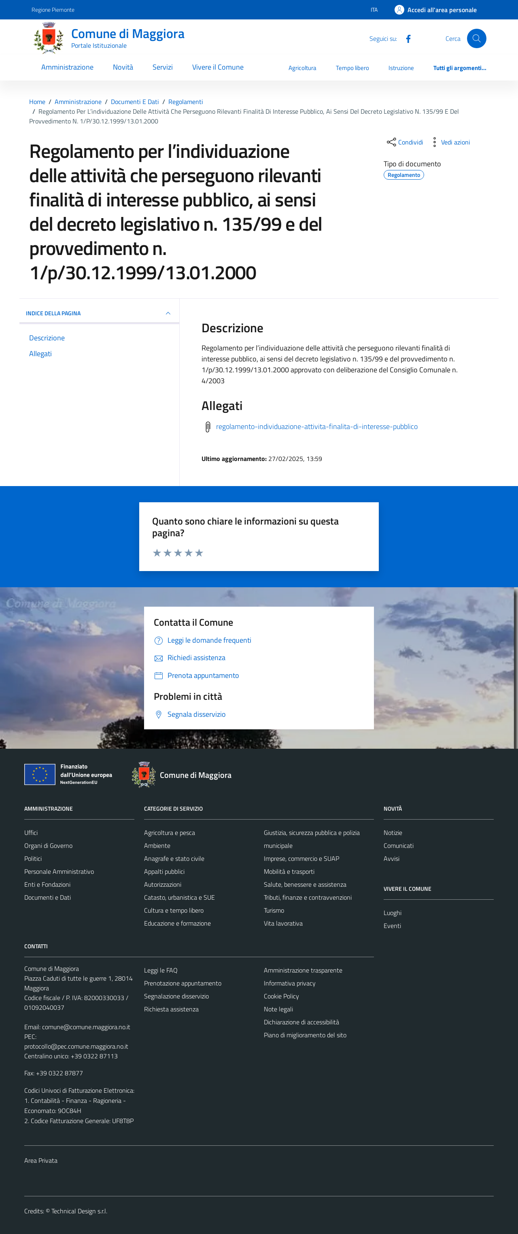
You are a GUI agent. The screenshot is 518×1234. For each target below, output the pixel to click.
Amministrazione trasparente (303, 970)
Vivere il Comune (218, 67)
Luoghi (392, 913)
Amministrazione (67, 67)
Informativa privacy (290, 983)
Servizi (163, 67)
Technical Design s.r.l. (79, 1211)
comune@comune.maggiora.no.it (86, 1027)
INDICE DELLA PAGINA (99, 313)
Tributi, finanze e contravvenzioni (308, 897)
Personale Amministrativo (59, 871)
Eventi (392, 925)
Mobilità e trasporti (289, 871)
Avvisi (391, 858)
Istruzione (401, 67)
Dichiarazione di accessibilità (301, 1022)
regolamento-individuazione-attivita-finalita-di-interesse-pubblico (317, 426)
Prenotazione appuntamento (182, 983)
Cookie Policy (281, 996)
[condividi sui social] (404, 142)
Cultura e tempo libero (174, 910)
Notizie (393, 832)
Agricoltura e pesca (169, 832)
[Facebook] (405, 38)
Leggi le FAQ (161, 970)
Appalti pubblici (164, 871)
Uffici (31, 832)
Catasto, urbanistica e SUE (179, 897)
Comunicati (399, 845)
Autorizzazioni (162, 884)
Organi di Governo (48, 845)
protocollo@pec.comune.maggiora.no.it (76, 1046)
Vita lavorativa (283, 923)
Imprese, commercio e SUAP (301, 858)
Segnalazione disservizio (176, 996)
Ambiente (157, 845)
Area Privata (40, 1160)
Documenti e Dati (47, 897)
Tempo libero (352, 67)
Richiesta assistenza (171, 1009)
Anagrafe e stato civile (174, 858)
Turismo (274, 910)
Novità (123, 67)
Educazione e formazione (177, 923)
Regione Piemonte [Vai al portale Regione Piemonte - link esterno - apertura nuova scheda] (53, 9)
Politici (33, 858)
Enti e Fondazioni (47, 884)
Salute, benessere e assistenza (305, 884)
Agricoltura (302, 67)
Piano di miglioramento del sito (305, 1035)
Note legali (278, 1009)
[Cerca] (476, 38)
